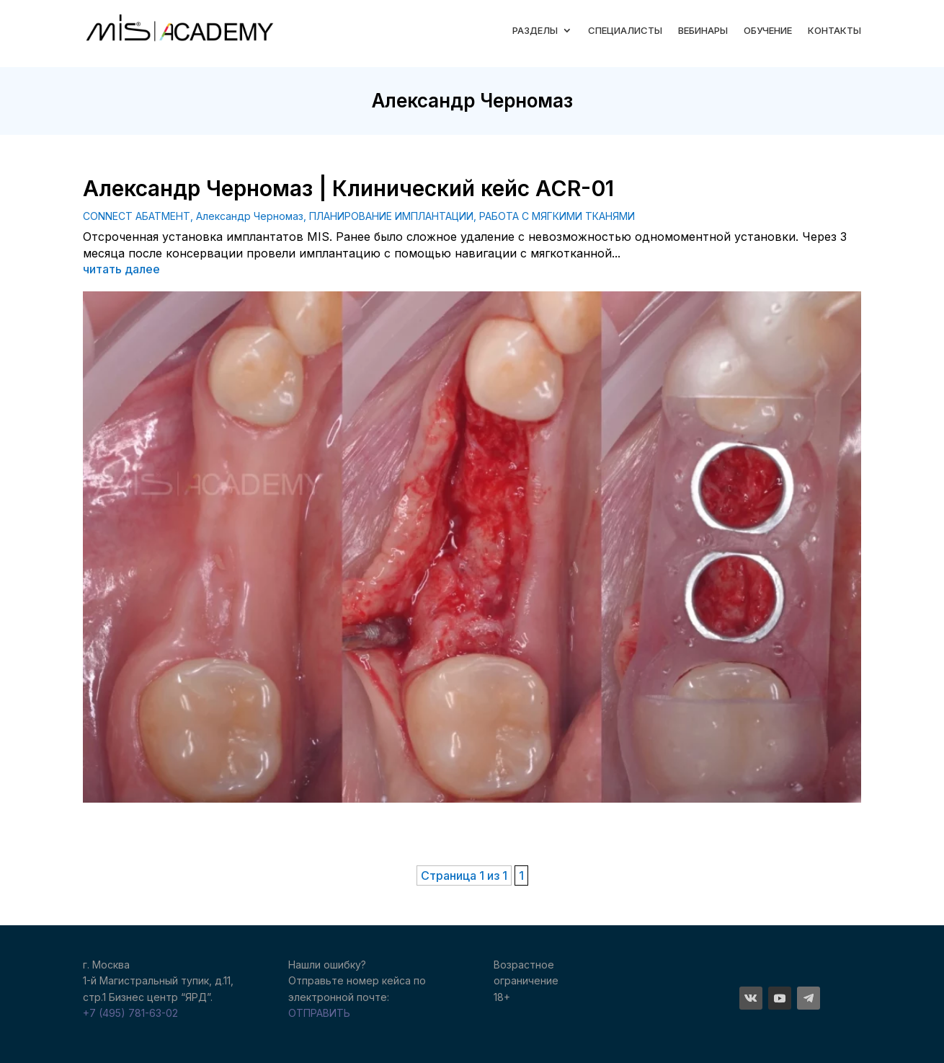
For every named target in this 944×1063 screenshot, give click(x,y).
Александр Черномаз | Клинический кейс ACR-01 (348, 188)
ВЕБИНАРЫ (703, 30)
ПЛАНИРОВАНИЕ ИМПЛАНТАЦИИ (391, 216)
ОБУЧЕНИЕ (768, 30)
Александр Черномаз (249, 216)
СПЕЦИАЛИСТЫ (625, 30)
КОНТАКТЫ (834, 30)
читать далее (121, 269)
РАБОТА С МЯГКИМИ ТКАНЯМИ (557, 216)
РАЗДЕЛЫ (535, 30)
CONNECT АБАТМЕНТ (136, 216)
